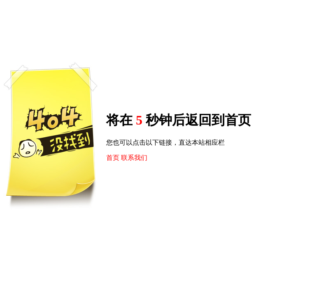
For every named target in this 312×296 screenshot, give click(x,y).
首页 (112, 157)
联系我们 (134, 157)
